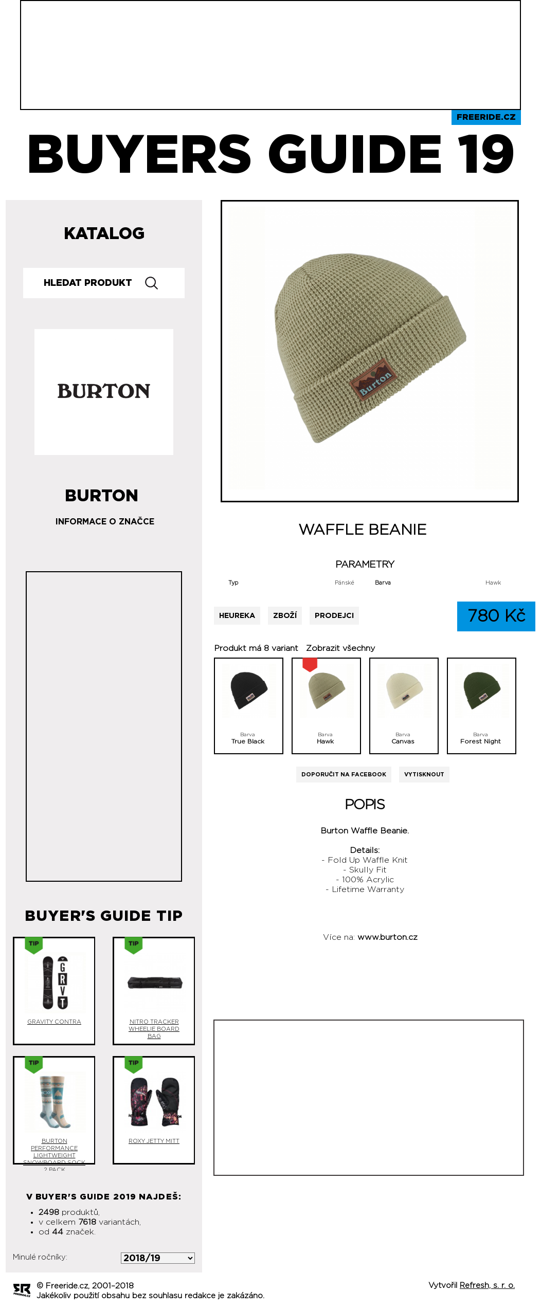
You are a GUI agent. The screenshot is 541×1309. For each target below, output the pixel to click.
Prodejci (334, 616)
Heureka (237, 616)
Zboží (285, 616)
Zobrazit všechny (340, 648)
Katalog (104, 234)
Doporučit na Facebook (343, 774)
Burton (101, 492)
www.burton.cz (387, 937)
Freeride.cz (486, 117)
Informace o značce (105, 522)
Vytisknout (424, 774)
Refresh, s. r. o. (487, 1285)
